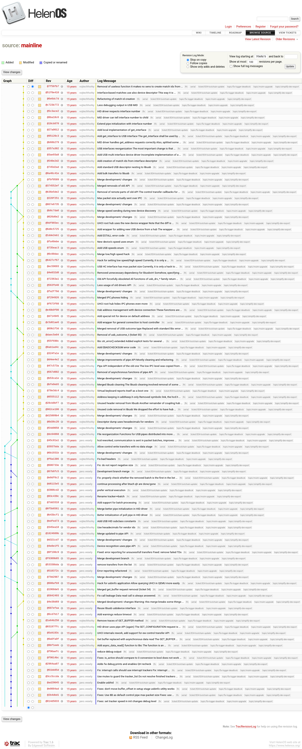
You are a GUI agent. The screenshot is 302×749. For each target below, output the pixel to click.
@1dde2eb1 (52, 235)
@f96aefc (53, 651)
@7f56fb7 (53, 86)
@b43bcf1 (53, 515)
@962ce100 (52, 409)
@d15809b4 (52, 415)
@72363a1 (53, 279)
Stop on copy (196, 59)
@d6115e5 (53, 484)
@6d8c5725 (52, 229)
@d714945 (53, 316)
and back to (283, 56)
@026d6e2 (53, 217)
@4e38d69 (53, 601)
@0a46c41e (52, 173)
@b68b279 (53, 142)
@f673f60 (53, 303)
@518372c (53, 570)
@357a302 (53, 148)
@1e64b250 (52, 620)
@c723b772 (52, 105)
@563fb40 (53, 285)
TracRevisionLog (246, 726)
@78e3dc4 (53, 390)
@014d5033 (52, 701)
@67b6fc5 (53, 471)
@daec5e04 (52, 334)
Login (228, 26)
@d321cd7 (53, 539)
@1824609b (52, 533)
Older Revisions (285, 39)
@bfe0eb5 (53, 384)
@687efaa (53, 608)
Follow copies (197, 63)
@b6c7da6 (53, 210)
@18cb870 (53, 123)
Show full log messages (246, 66)
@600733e (53, 465)
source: (11, 45)
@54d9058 (53, 428)
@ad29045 (53, 682)
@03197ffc (52, 626)
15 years (71, 86)
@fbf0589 (53, 179)
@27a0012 (53, 130)
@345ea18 (53, 527)
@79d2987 (53, 577)
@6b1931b (53, 452)
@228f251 (53, 198)
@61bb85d (53, 670)
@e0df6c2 (53, 477)
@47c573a (53, 366)
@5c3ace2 (53, 111)
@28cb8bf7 (52, 403)
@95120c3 (53, 136)
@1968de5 (53, 589)
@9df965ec (52, 223)
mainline (31, 45)
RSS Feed (140, 737)
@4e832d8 (53, 272)
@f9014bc (53, 657)
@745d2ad (53, 167)
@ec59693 (53, 266)
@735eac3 (53, 248)
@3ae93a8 (53, 154)
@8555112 (53, 397)
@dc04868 (53, 434)
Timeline (215, 32)
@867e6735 (52, 204)
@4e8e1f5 (53, 546)
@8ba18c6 (53, 117)
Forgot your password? (284, 26)
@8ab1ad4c (52, 347)
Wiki (199, 32)
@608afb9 (53, 583)
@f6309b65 (52, 558)
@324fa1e (53, 353)
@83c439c (53, 496)
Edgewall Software (43, 745)
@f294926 (53, 297)
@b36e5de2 (52, 192)
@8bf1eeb (53, 645)
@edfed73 (53, 521)
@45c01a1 (53, 440)
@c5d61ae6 (52, 322)
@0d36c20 (53, 421)
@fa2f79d (53, 291)
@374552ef (52, 185)
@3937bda (53, 446)
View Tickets (287, 32)
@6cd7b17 (53, 614)
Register (261, 26)
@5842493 (53, 595)
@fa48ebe (53, 241)
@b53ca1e (53, 378)
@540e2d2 (53, 161)
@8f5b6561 (52, 508)
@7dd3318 (53, 502)
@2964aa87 (52, 664)
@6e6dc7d (53, 99)
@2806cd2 (53, 490)
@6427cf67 (52, 260)
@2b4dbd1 (53, 695)
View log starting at (249, 56)
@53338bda (52, 564)
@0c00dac (53, 254)
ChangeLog (164, 737)
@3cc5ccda (52, 676)
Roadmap (235, 32)
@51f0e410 (52, 92)
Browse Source (260, 32)
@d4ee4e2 (53, 359)
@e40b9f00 (52, 310)
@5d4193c (53, 633)
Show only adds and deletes (206, 66)
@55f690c (53, 341)
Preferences (243, 26)
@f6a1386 (53, 459)
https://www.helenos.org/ (284, 745)
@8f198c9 (53, 552)
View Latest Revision (258, 39)
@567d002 (53, 372)
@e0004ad (53, 688)
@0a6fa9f (53, 639)
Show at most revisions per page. (255, 61)
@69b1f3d (53, 328)
